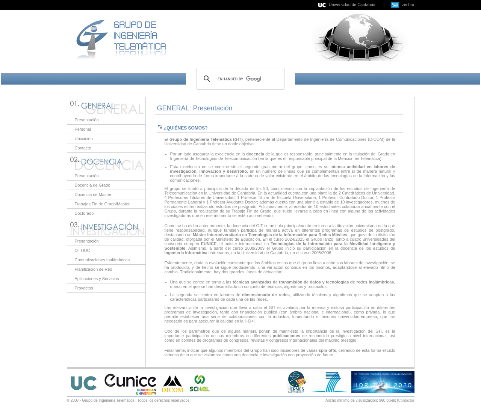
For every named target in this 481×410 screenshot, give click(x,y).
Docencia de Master (93, 194)
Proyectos (84, 288)
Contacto (83, 148)
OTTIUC (82, 250)
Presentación (87, 120)
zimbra (408, 4)
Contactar (406, 400)
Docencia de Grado (92, 185)
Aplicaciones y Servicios (97, 278)
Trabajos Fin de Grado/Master (102, 204)
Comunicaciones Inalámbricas (102, 260)
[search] (239, 78)
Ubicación (84, 138)
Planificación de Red (93, 269)
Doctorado (84, 213)
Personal (83, 129)
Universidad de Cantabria (352, 4)
